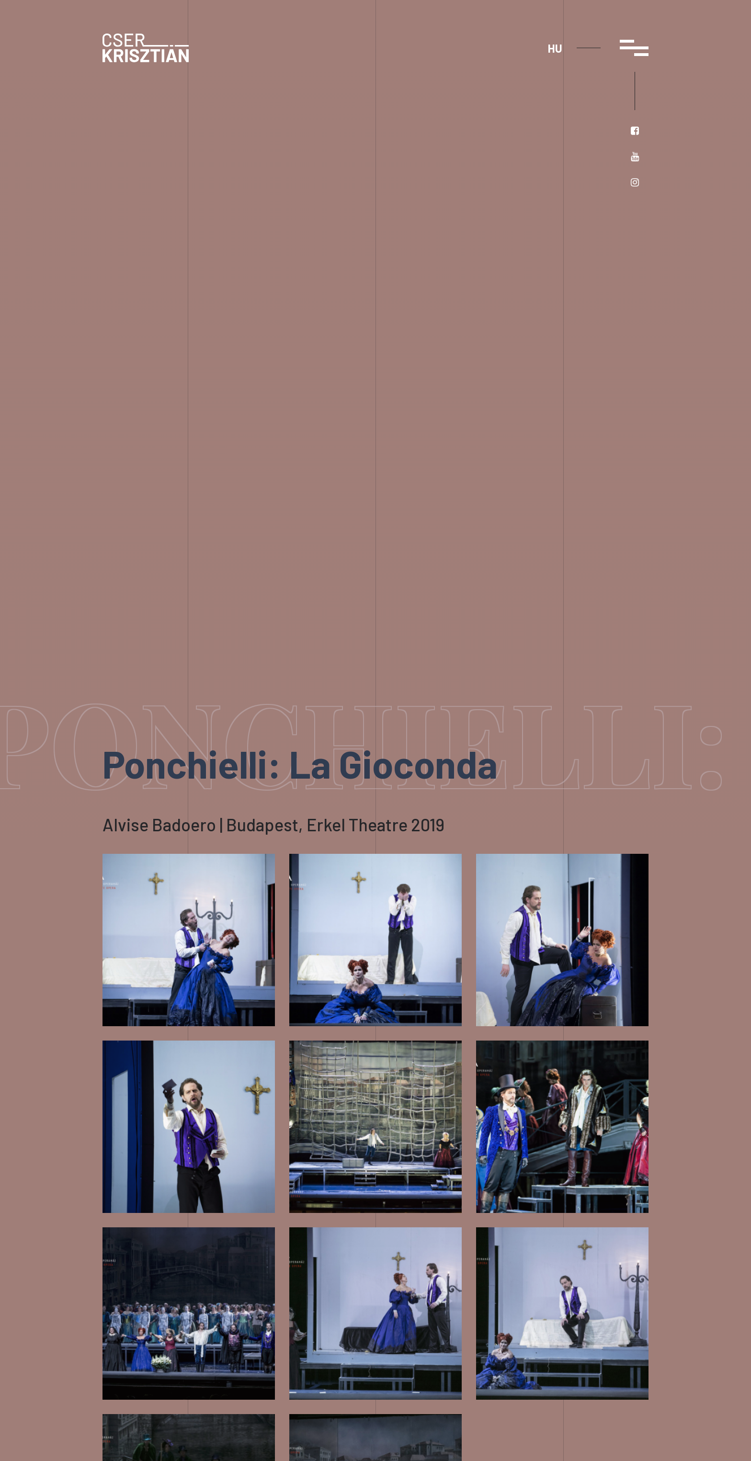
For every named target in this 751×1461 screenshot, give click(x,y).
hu (555, 48)
